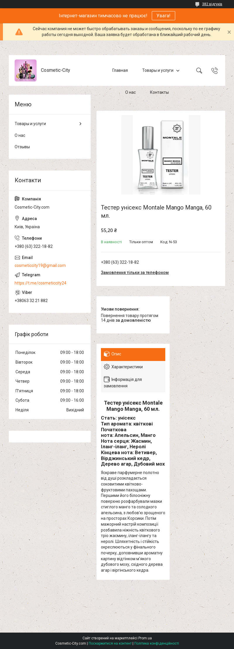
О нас (130, 92)
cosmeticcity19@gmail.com (40, 265)
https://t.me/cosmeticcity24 (40, 283)
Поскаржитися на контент (110, 643)
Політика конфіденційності (156, 643)
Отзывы (22, 146)
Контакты (159, 92)
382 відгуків (212, 4)
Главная (120, 70)
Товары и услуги (157, 70)
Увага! (163, 15)
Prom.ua (145, 638)
